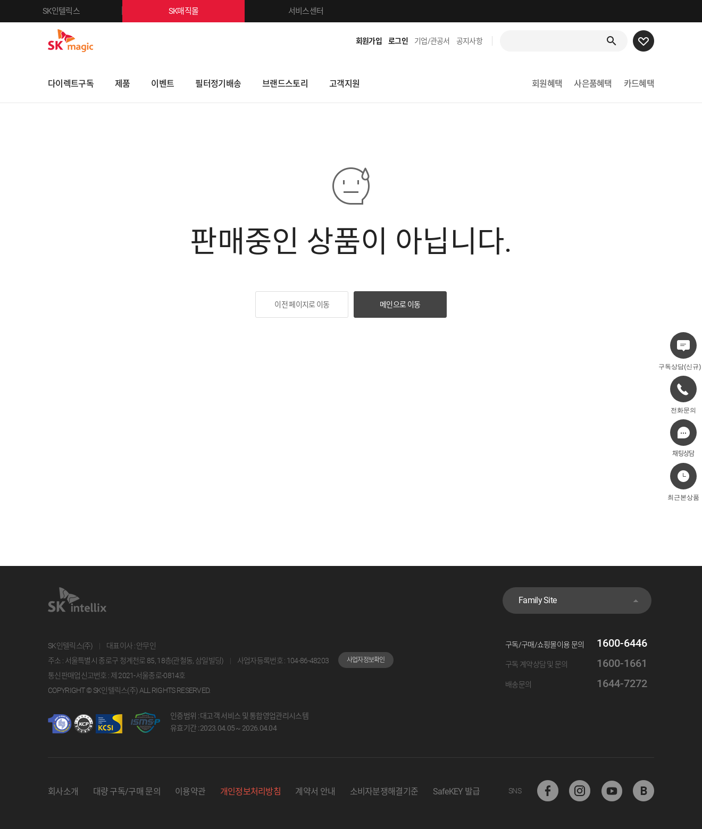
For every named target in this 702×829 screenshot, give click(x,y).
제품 (122, 84)
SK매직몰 (207, 11)
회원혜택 (547, 84)
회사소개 (63, 791)
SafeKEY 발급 (456, 791)
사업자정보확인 (366, 660)
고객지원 (344, 84)
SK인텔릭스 (82, 11)
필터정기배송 (218, 84)
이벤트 (162, 84)
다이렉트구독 (71, 84)
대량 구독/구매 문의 (127, 791)
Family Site (537, 600)
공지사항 (469, 41)
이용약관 (190, 791)
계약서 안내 (315, 791)
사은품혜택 (593, 84)
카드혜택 (639, 84)
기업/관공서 (432, 41)
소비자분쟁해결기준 (384, 791)
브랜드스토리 (285, 84)
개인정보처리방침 (250, 791)
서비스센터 (306, 11)
